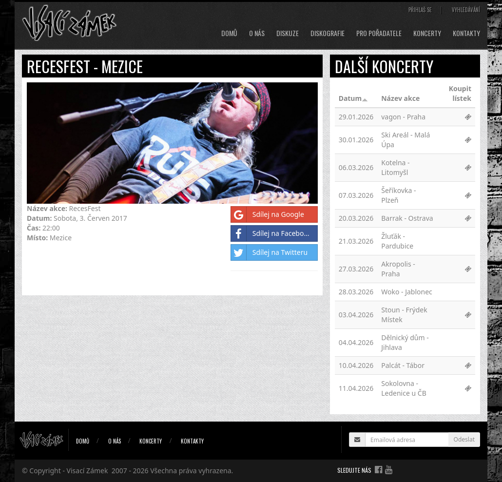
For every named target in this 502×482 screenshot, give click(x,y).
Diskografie (327, 33)
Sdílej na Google (267, 214)
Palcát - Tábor (403, 365)
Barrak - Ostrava (407, 218)
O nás (257, 33)
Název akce (400, 98)
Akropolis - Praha (398, 268)
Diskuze (287, 33)
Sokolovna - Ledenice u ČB (403, 388)
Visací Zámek (87, 470)
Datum (353, 98)
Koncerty (427, 33)
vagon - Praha (403, 116)
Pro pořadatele (379, 33)
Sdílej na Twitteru (269, 252)
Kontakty (466, 33)
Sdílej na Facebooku (273, 233)
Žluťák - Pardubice (397, 241)
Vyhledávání (466, 10)
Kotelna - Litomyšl (395, 167)
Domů (229, 33)
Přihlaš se (420, 10)
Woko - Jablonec (406, 291)
